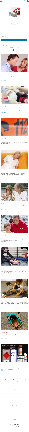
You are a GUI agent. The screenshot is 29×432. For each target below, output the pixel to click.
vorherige (7, 50)
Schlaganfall (4, 171)
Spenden (14, 391)
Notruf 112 (3, 138)
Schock (2, 203)
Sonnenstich (4, 235)
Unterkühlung (4, 332)
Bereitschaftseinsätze (14, 406)
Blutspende (14, 397)
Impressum (14, 419)
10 (11, 52)
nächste (16, 52)
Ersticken (3, 74)
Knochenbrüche (5, 106)
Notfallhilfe (14, 407)
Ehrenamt (14, 398)
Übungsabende (14, 405)
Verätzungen (4, 364)
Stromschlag (4, 300)
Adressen (14, 415)
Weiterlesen (4, 80)
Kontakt (14, 416)
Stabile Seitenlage (5, 268)
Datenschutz (14, 418)
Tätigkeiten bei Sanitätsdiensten (14, 409)
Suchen (14, 39)
